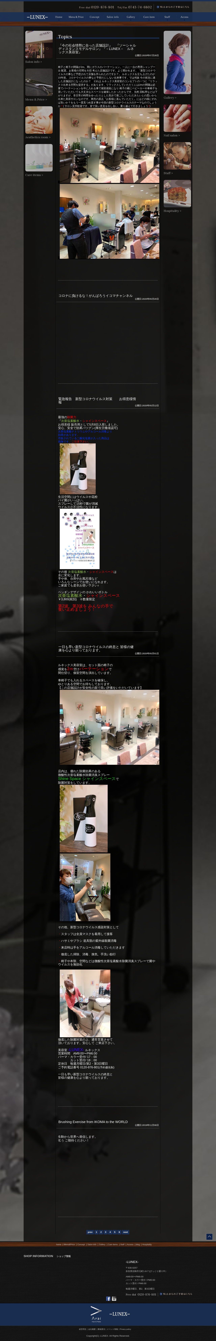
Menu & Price (76, 17)
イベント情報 (112, 1329)
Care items (113, 1244)
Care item (149, 17)
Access (184, 17)
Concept (94, 17)
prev (90, 1232)
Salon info (113, 17)
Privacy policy (125, 1329)
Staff (167, 17)
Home (59, 17)
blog (138, 1244)
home (58, 1244)
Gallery (131, 17)
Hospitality (147, 1244)
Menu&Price (69, 1244)
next (125, 1232)
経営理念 (82, 1329)
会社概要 (92, 1329)
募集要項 (101, 1329)
